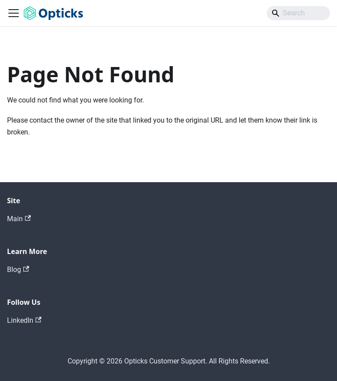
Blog (18, 269)
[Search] (298, 13)
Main (19, 219)
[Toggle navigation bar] (13, 13)
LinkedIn (24, 320)
